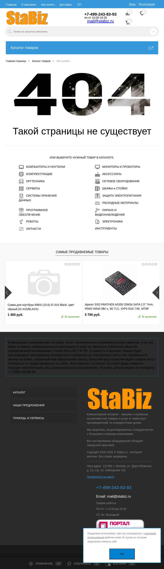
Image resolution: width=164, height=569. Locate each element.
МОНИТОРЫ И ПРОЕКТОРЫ (117, 167)
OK (122, 554)
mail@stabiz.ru (100, 21)
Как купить (48, 4)
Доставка (66, 4)
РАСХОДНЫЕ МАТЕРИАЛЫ (116, 203)
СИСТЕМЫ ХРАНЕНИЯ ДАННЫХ (38, 197)
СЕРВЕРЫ (29, 188)
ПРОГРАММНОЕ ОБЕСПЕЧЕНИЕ (33, 212)
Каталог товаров (82, 47)
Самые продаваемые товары (82, 252)
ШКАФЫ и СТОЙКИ (111, 188)
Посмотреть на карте (100, 476)
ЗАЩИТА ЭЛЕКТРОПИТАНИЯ (118, 195)
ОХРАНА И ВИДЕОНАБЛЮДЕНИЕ (110, 212)
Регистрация (147, 4)
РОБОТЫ (28, 221)
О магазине (28, 4)
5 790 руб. (92, 314)
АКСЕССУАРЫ (108, 174)
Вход (132, 4)
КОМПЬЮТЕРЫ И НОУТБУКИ (42, 167)
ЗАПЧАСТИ (30, 228)
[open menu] (79, 4)
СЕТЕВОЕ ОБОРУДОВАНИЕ (117, 181)
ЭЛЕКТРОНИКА (109, 221)
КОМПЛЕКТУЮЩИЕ (35, 174)
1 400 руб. (15, 314)
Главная (11, 4)
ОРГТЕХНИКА (32, 181)
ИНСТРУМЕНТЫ (106, 228)
